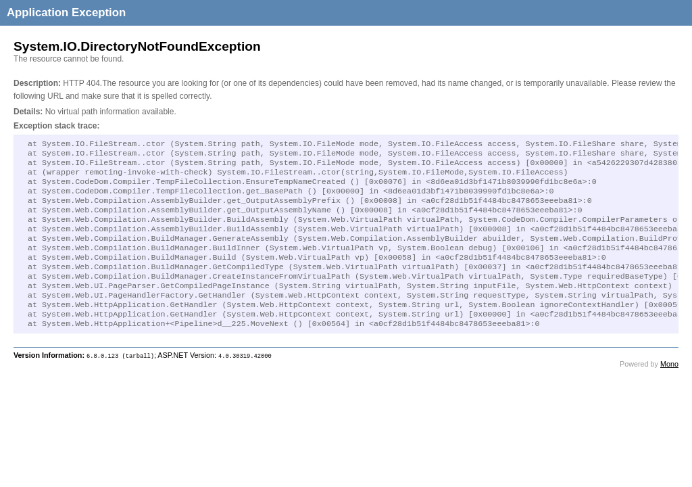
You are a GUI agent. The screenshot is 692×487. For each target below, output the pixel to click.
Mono (669, 391)
